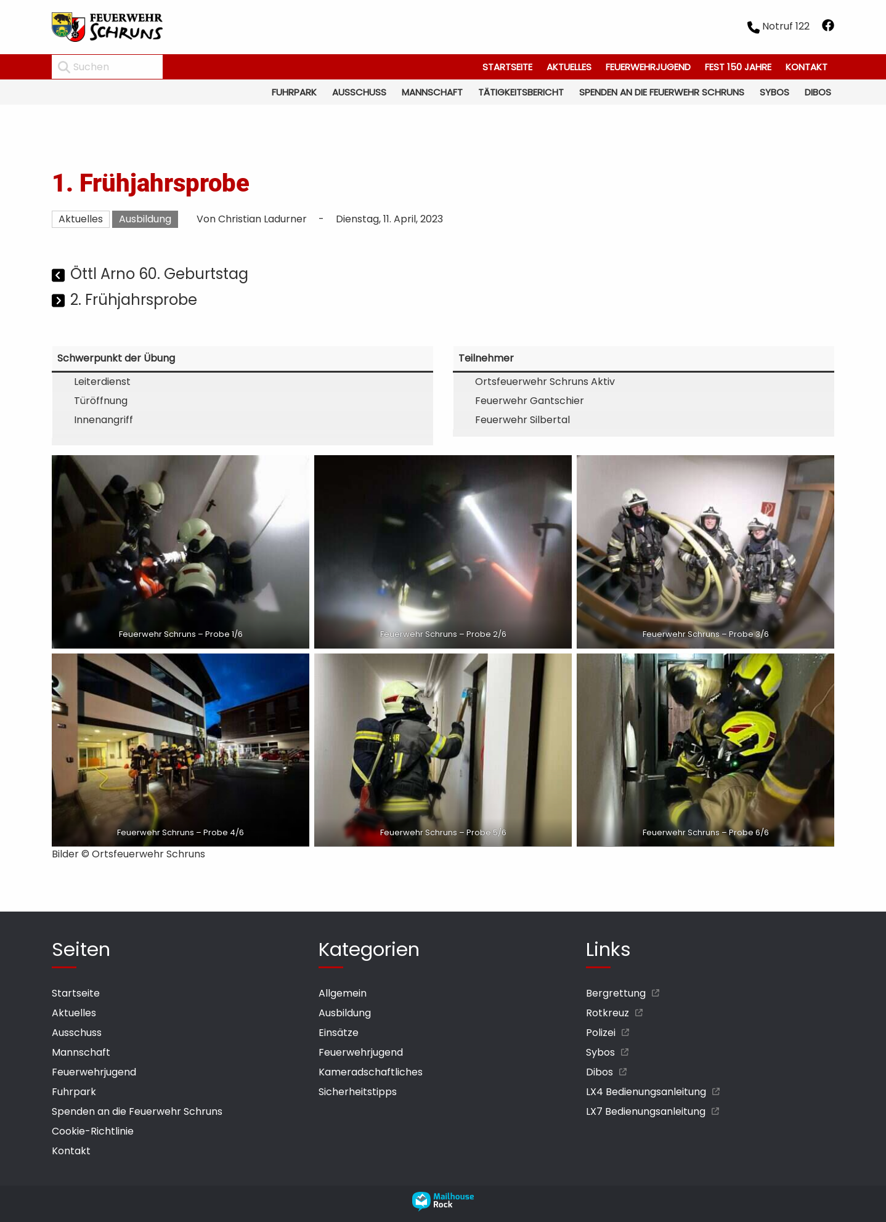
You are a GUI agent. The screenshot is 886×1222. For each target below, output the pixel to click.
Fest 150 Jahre (738, 66)
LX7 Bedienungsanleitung (645, 1111)
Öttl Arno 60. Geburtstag (159, 274)
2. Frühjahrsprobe (133, 299)
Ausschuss (359, 92)
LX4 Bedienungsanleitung (646, 1092)
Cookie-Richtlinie (93, 1131)
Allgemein (343, 993)
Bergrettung (616, 993)
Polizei (601, 1033)
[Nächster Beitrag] (59, 301)
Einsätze (339, 1033)
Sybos (774, 92)
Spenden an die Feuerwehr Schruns (661, 92)
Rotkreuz (607, 1013)
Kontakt (806, 66)
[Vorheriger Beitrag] (59, 276)
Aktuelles (569, 66)
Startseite (507, 66)
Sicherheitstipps (358, 1092)
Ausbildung (145, 219)
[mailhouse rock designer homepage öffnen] (443, 1208)
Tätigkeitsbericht (521, 92)
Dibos (818, 92)
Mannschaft (432, 92)
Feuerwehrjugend (648, 66)
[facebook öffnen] (828, 27)
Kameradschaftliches (371, 1072)
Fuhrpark (294, 92)
